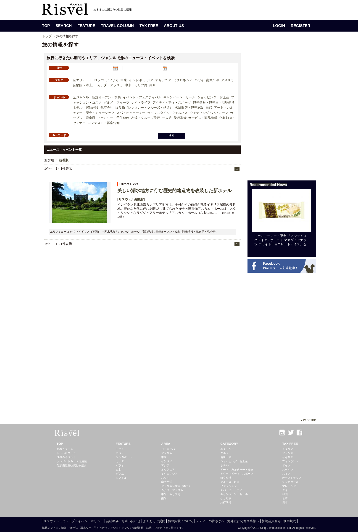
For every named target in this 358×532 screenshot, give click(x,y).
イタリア (287, 449)
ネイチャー (227, 449)
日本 (285, 502)
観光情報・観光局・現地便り (213, 102)
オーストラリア (291, 477)
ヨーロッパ (96, 80)
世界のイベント (66, 457)
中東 (124, 80)
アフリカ (112, 80)
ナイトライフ (140, 102)
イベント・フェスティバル (142, 97)
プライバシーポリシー (87, 521)
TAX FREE (149, 26)
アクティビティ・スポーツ (172, 102)
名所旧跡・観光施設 (189, 107)
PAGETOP (309, 420)
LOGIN (279, 26)
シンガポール (124, 457)
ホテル (224, 465)
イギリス (287, 457)
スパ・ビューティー (130, 113)
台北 (118, 469)
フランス (287, 453)
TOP (46, 26)
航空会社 (106, 107)
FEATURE (86, 26)
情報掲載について (180, 521)
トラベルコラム (66, 453)
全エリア (79, 80)
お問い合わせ (130, 521)
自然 (209, 107)
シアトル (121, 477)
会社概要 (112, 521)
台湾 (285, 498)
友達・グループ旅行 (145, 118)
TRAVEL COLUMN (117, 26)
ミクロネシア (182, 80)
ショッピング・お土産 (213, 97)
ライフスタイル (158, 113)
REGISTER (300, 26)
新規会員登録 (271, 521)
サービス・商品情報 (202, 118)
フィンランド (290, 461)
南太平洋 (212, 80)
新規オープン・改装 (106, 97)
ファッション (228, 486)
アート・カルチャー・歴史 (236, 469)
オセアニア (163, 80)
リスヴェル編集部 (131, 199)
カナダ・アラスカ (110, 85)
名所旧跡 (225, 457)
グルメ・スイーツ (116, 102)
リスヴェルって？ (56, 521)
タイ (285, 490)
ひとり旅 (225, 498)
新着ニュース (65, 449)
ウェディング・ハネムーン (209, 113)
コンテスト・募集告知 (104, 123)
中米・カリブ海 (136, 85)
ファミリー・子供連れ (113, 118)
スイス (286, 473)
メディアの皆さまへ (210, 521)
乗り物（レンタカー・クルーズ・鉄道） (144, 107)
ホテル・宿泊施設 (85, 107)
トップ (47, 36)
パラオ (120, 465)
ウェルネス (180, 113)
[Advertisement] (281, 109)
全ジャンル (81, 97)
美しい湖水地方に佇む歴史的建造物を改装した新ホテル (174, 190)
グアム (120, 473)
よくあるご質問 (154, 521)
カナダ (120, 461)
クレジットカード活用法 (72, 461)
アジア (148, 80)
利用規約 (289, 521)
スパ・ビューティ (231, 490)
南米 (152, 85)
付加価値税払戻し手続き (72, 465)
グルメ (224, 453)
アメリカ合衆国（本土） (176, 486)
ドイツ (286, 465)
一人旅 (167, 118)
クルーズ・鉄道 (230, 482)
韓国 (285, 494)
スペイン (287, 469)
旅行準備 (180, 118)
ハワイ (199, 80)
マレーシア (289, 486)
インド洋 (135, 80)
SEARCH (63, 26)
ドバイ (120, 449)
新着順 (63, 160)
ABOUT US (174, 26)
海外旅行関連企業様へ (243, 521)
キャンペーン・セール (179, 97)
